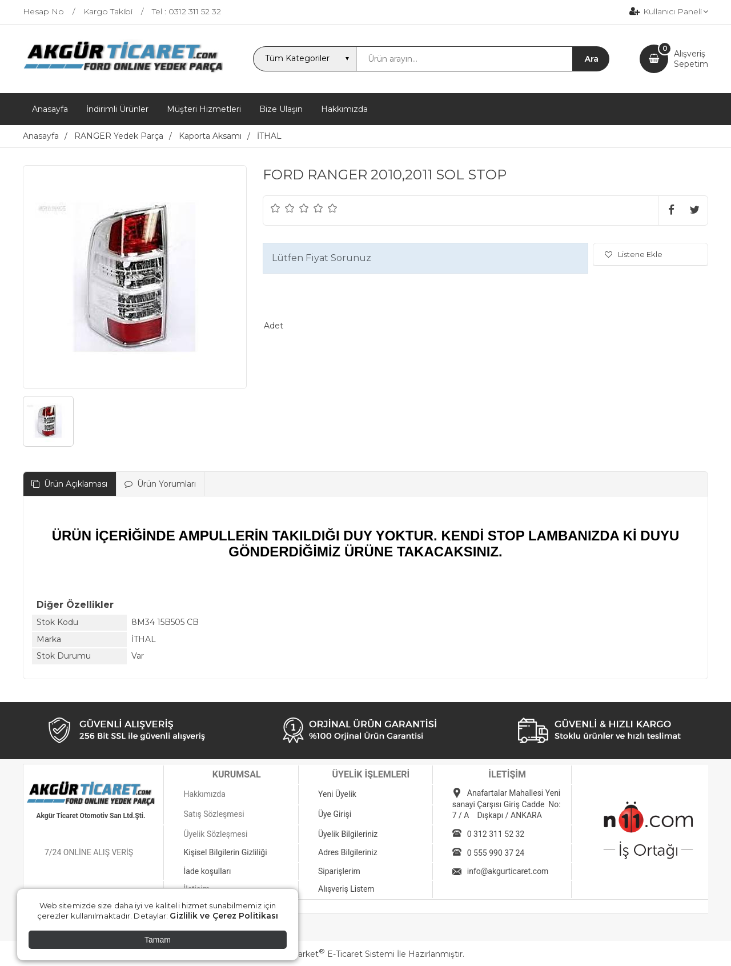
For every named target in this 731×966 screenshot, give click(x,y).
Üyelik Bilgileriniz (347, 834)
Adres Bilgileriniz (347, 852)
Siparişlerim (339, 871)
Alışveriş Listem (346, 888)
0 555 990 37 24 (495, 852)
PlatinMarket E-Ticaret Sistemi (331, 954)
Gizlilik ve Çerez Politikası (224, 916)
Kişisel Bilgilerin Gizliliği (225, 852)
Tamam (157, 939)
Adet (273, 325)
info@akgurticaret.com (508, 871)
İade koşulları (207, 871)
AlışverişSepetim (691, 59)
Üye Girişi (334, 814)
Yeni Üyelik (337, 794)
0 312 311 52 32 (495, 834)
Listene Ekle (633, 254)
